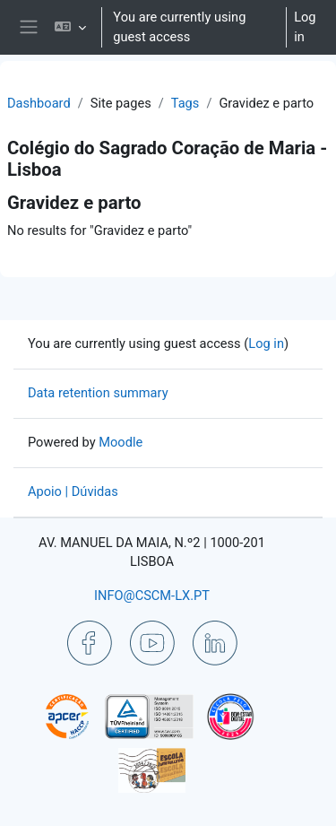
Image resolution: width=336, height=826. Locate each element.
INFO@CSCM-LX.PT (152, 595)
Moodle (120, 442)
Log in (304, 27)
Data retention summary (98, 393)
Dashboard (39, 103)
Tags (185, 103)
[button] (70, 27)
